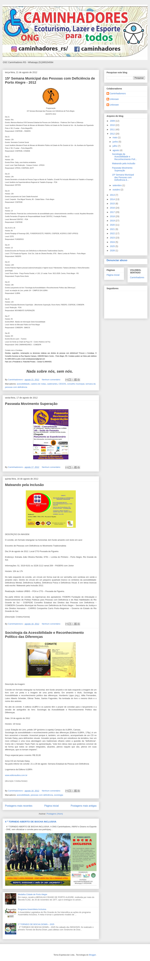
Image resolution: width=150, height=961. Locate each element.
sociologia (58, 795)
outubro (116, 189)
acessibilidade (23, 384)
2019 (112, 220)
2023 (112, 237)
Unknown (114, 99)
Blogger (92, 955)
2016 (112, 208)
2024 (112, 242)
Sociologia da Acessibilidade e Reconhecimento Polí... (124, 157)
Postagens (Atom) (55, 814)
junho (115, 141)
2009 (112, 121)
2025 (112, 246)
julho (115, 146)
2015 (112, 203)
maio (115, 137)
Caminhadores (137, 277)
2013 (112, 195)
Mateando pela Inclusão (24, 485)
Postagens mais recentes (18, 805)
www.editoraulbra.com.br (16, 775)
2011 (112, 129)
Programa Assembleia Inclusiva (32, 909)
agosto (116, 150)
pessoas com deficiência (42, 795)
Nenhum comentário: (51, 379)
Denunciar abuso (117, 260)
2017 (112, 212)
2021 (112, 229)
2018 (112, 216)
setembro (117, 185)
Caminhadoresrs (118, 93)
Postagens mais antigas (84, 805)
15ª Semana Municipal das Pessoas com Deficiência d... (123, 177)
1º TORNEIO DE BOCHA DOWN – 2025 (36, 924)
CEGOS (62, 384)
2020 (112, 225)
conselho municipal (76, 384)
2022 (112, 233)
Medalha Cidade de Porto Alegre (32, 894)
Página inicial (51, 805)
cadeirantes (52, 384)
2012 (112, 133)
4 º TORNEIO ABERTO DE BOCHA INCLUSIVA (30, 821)
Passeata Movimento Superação (31, 404)
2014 (112, 199)
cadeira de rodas (38, 384)
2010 (112, 125)
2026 (112, 250)
